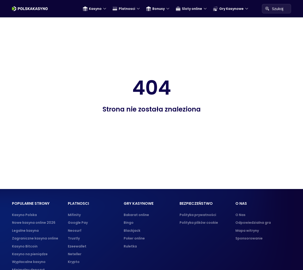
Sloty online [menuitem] (189, 8)
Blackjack (132, 230)
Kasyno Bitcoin (25, 246)
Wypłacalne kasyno (29, 261)
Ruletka (130, 246)
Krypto (74, 261)
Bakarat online (136, 214)
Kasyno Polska (24, 214)
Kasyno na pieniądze (30, 254)
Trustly (74, 238)
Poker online (134, 238)
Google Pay (78, 222)
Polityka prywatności (198, 214)
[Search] (267, 8)
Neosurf (74, 230)
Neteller (74, 254)
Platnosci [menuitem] (124, 8)
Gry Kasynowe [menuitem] (228, 8)
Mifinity (74, 214)
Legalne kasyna (25, 230)
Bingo (129, 222)
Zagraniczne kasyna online (35, 238)
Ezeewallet (77, 246)
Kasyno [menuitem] (92, 8)
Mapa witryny (247, 230)
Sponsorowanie (249, 238)
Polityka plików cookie (199, 222)
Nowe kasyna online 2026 (33, 222)
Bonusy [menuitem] (155, 8)
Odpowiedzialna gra (253, 222)
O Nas (240, 214)
